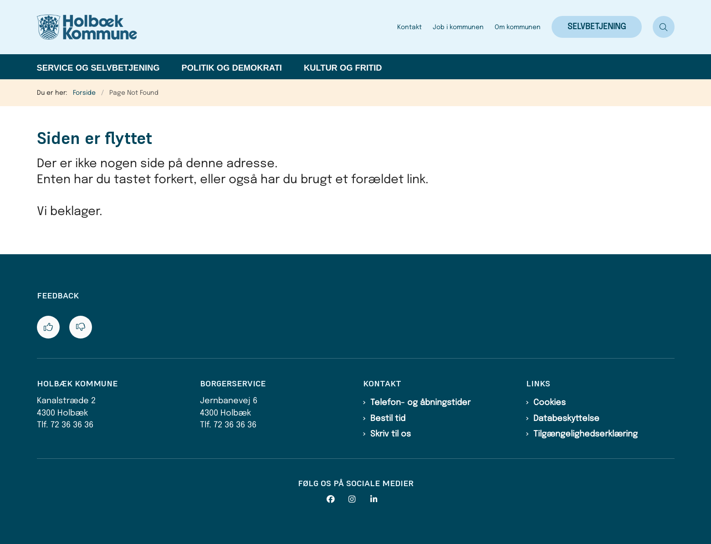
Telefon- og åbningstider (420, 403)
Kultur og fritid (343, 67)
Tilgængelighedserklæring (585, 434)
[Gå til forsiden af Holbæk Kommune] (214, 27)
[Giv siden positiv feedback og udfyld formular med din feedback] (48, 327)
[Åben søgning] (664, 27)
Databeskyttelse (566, 419)
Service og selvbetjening (98, 67)
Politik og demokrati (232, 67)
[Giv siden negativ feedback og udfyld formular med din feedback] (80, 327)
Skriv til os (390, 434)
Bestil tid (387, 419)
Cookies (549, 403)
